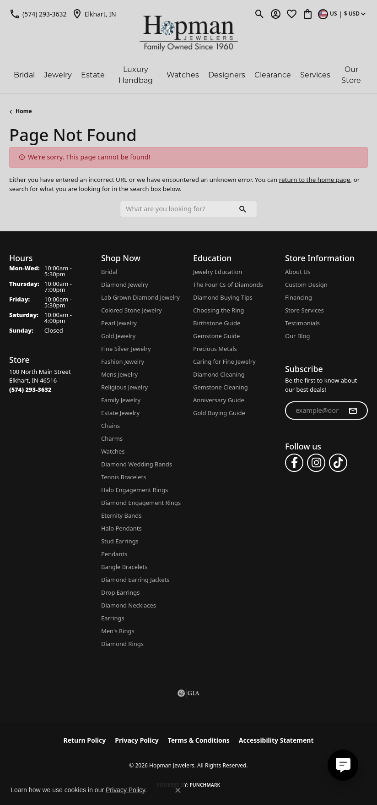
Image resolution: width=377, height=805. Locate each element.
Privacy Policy (136, 740)
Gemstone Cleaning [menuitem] (220, 387)
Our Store (351, 75)
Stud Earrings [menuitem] (120, 541)
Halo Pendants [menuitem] (121, 528)
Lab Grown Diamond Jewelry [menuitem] (140, 297)
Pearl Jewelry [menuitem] (119, 323)
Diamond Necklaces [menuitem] (128, 605)
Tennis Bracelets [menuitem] (123, 477)
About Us (298, 272)
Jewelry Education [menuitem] (217, 272)
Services (315, 75)
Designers (226, 75)
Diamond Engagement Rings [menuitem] (141, 502)
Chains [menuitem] (110, 426)
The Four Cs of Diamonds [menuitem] (228, 284)
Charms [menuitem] (112, 438)
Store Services (304, 310)
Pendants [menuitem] (114, 554)
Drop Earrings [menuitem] (120, 592)
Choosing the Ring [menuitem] (218, 310)
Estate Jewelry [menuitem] (120, 413)
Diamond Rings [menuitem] (122, 644)
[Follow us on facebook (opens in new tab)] (294, 463)
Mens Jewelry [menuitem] (119, 374)
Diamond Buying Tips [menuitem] (223, 297)
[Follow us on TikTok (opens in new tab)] (338, 463)
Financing (298, 297)
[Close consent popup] (178, 790)
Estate (93, 75)
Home (24, 111)
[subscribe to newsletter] (353, 410)
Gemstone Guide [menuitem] (216, 336)
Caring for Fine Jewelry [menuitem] (224, 361)
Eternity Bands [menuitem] (121, 515)
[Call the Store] (30, 389)
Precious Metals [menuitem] (215, 349)
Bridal (24, 75)
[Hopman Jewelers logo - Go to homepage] (189, 34)
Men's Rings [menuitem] (118, 631)
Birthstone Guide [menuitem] (216, 323)
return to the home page (314, 179)
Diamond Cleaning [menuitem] (219, 374)
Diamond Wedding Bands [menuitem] (136, 464)
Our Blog (297, 336)
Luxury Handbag (135, 75)
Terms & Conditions (199, 740)
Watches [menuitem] (112, 451)
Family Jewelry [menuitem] (120, 400)
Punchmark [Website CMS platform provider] (205, 785)
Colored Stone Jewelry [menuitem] (131, 310)
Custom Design (306, 284)
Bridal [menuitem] (109, 272)
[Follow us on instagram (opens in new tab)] (316, 463)
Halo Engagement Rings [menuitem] (134, 490)
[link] (38, 14)
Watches (183, 75)
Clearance (272, 75)
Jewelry (58, 75)
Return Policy (85, 740)
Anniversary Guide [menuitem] (218, 400)
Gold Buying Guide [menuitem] (219, 413)
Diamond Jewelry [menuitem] (124, 284)
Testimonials (302, 323)
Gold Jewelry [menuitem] (118, 336)
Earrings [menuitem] (112, 618)
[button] (259, 14)
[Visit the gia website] (188, 693)
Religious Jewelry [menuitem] (124, 387)
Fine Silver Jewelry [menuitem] (126, 349)
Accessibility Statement (276, 740)
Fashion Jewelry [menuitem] (122, 361)
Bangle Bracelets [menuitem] (124, 567)
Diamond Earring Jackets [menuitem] (135, 579)
